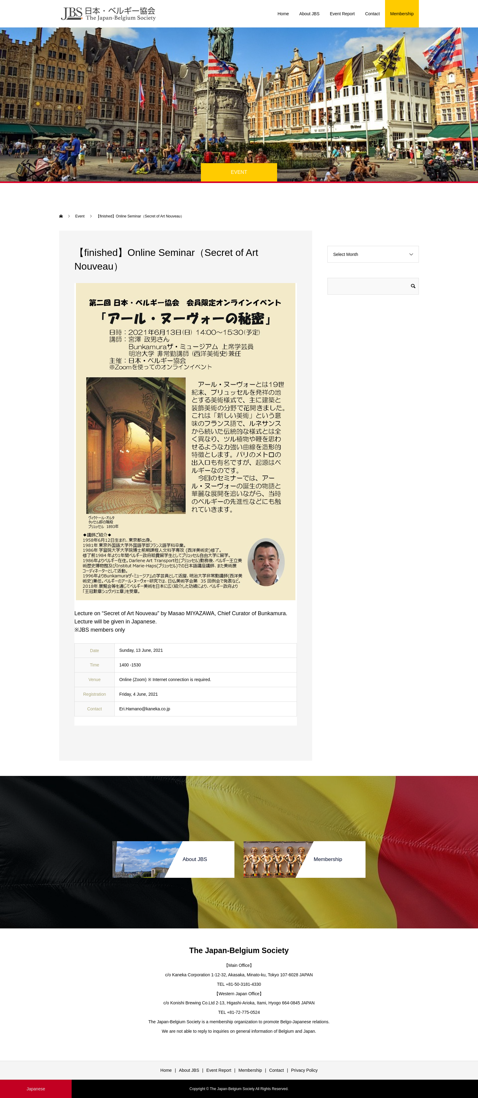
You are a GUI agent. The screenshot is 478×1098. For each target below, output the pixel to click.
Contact (372, 13)
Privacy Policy (304, 1070)
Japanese (36, 1088)
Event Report (342, 13)
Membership (402, 13)
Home (283, 13)
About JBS (309, 13)
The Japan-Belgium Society (239, 950)
